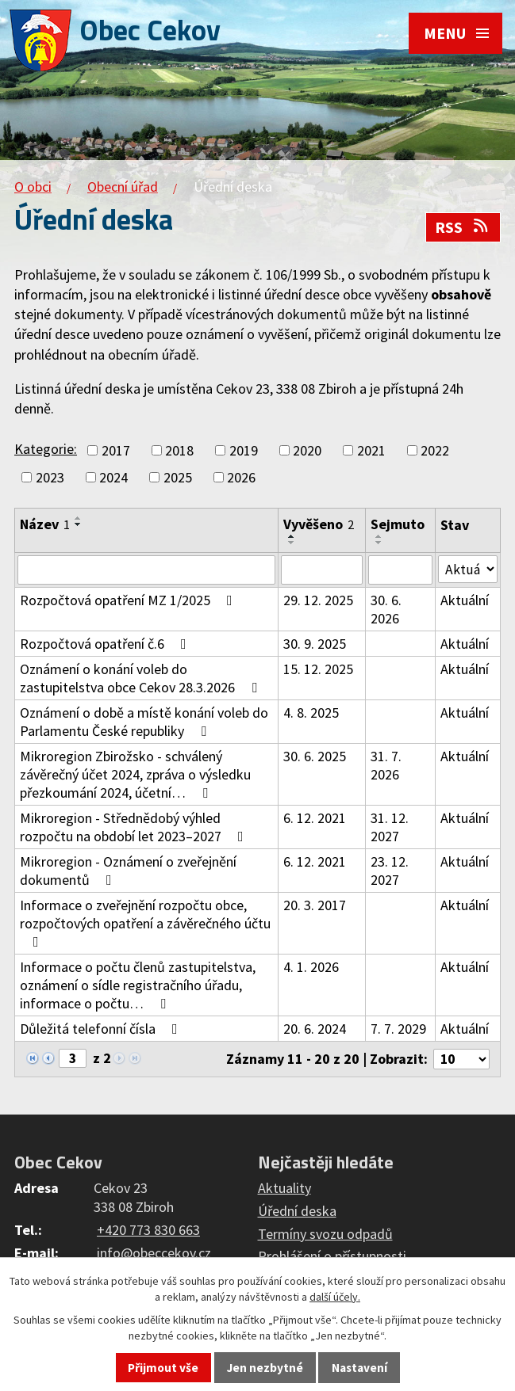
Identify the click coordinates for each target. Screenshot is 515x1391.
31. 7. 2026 (386, 766)
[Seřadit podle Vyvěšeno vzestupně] (293, 536)
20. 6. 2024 (315, 1029)
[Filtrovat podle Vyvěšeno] (322, 570)
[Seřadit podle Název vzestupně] (78, 518)
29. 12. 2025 (319, 601)
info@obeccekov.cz (154, 1254)
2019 (243, 450)
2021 (371, 450)
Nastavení (359, 1367)
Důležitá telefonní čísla (102, 1029)
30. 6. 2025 (315, 757)
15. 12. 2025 (319, 670)
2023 (50, 477)
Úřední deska (297, 1212)
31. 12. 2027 (390, 828)
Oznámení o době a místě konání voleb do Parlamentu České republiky (144, 722)
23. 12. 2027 (390, 871)
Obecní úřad (122, 186)
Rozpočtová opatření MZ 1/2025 (129, 601)
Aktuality (284, 1189)
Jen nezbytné (265, 1367)
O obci (33, 186)
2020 (307, 450)
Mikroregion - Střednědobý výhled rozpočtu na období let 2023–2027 (135, 828)
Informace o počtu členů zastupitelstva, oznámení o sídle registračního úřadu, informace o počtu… (138, 985)
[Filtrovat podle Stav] (468, 569)
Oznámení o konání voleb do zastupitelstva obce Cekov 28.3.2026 (141, 679)
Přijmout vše (163, 1367)
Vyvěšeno (319, 524)
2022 (435, 450)
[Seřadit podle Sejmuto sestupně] (379, 542)
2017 (116, 450)
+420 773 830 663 (148, 1231)
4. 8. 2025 (312, 713)
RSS (462, 227)
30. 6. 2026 (386, 610)
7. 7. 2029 (398, 1029)
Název (45, 524)
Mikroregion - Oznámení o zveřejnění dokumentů (128, 871)
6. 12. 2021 (315, 819)
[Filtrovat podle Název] (146, 570)
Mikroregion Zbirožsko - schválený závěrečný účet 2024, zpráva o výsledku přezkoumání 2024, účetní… (135, 775)
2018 (179, 450)
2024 (113, 477)
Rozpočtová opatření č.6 (106, 644)
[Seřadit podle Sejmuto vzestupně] (379, 536)
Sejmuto (398, 524)
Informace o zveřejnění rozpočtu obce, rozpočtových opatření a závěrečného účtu (145, 923)
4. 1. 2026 (312, 967)
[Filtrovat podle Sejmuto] (400, 570)
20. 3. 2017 (315, 906)
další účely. (334, 1297)
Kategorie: (45, 449)
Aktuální (464, 601)
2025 (177, 477)
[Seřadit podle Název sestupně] (78, 524)
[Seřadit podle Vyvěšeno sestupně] (293, 542)
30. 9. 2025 (315, 644)
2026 (241, 477)
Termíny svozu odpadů (325, 1234)
